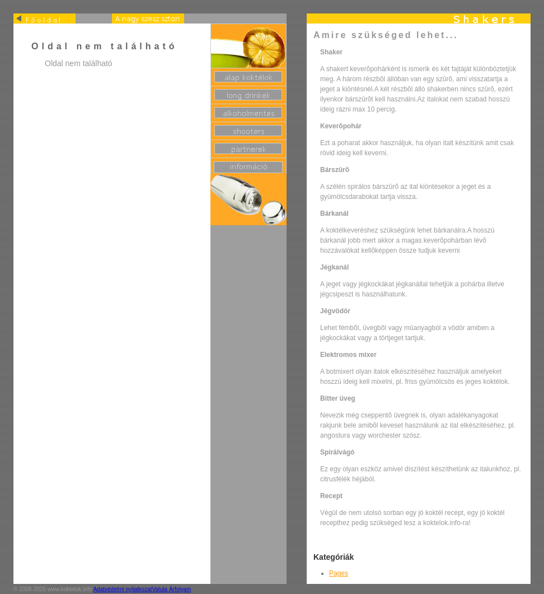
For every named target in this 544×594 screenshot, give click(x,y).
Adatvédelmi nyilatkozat (122, 589)
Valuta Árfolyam (171, 589)
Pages (338, 573)
